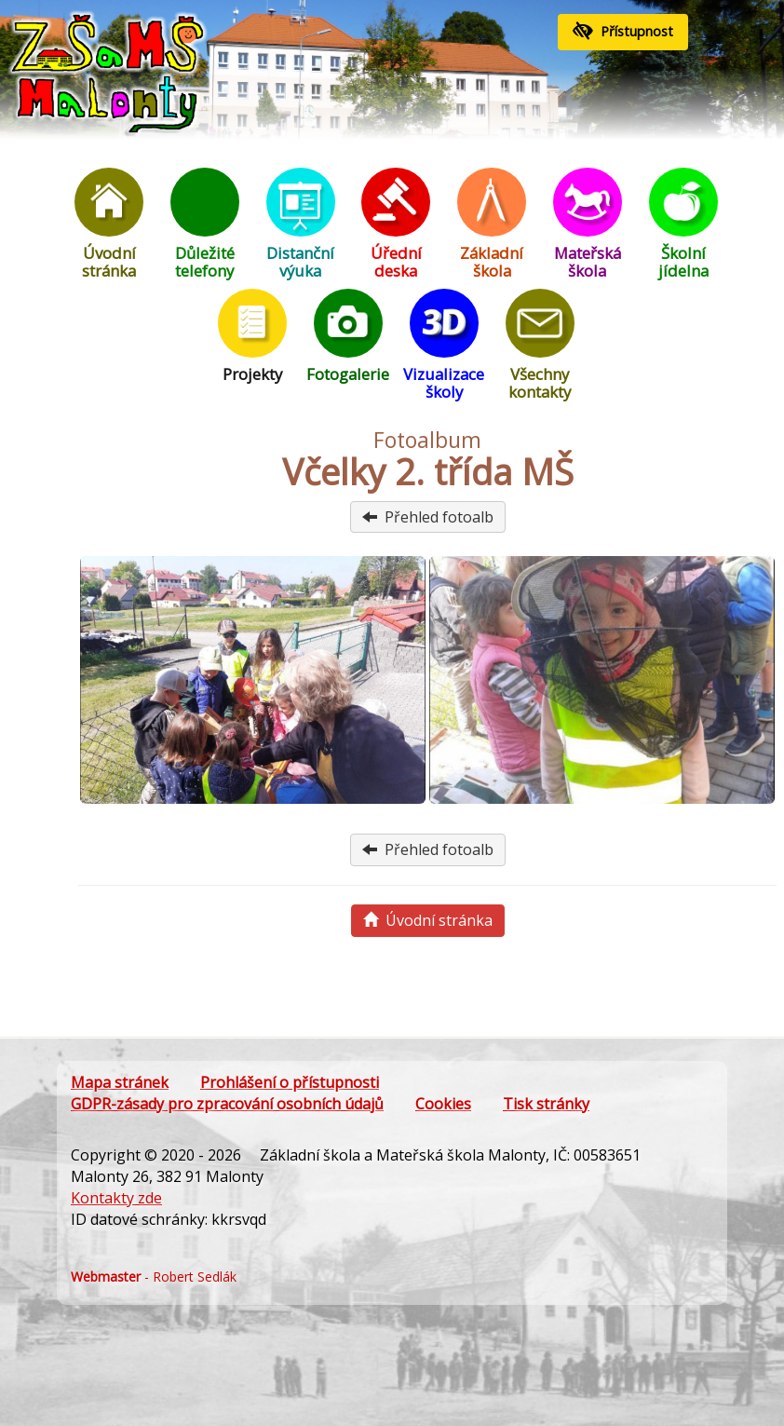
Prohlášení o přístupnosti (289, 1082)
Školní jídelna (683, 224)
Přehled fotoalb (427, 517)
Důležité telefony (205, 224)
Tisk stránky (546, 1103)
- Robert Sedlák (154, 1276)
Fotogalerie (348, 337)
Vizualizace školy (444, 345)
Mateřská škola (587, 224)
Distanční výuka (301, 224)
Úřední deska (396, 224)
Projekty (252, 337)
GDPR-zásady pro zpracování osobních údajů (227, 1103)
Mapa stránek (120, 1082)
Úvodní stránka (109, 224)
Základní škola (492, 224)
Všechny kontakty (540, 345)
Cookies (443, 1103)
